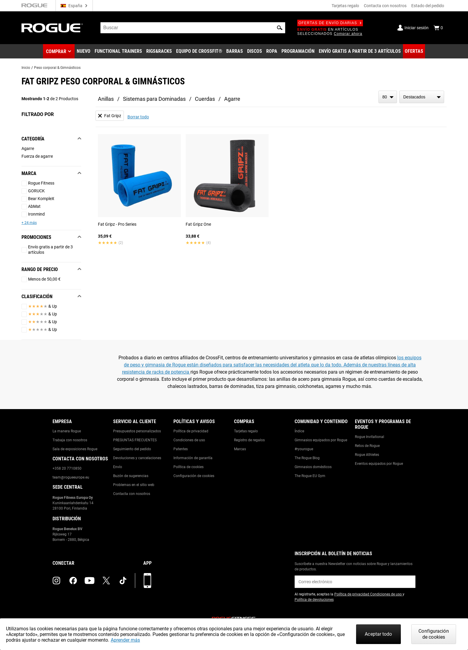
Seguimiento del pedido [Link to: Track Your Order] (132, 449)
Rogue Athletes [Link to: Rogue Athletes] (367, 455)
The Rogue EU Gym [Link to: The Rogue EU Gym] (310, 476)
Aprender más (125, 640)
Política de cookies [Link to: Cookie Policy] (188, 467)
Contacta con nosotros (385, 5)
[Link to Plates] (254, 51)
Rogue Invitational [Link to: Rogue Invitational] (369, 437)
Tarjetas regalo (345, 5)
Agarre (232, 99)
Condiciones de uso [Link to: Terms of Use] (189, 440)
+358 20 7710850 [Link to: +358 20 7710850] (67, 468)
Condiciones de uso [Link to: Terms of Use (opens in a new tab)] (386, 594)
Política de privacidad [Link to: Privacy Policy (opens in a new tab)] (352, 594)
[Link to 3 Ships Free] (360, 51)
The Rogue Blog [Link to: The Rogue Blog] (307, 458)
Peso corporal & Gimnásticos (57, 68)
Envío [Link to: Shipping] (117, 467)
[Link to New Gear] (83, 51)
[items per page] (387, 97)
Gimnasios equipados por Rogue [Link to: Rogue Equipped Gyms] (321, 440)
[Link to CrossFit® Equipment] (199, 51)
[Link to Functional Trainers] (118, 51)
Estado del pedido (427, 5)
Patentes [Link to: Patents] (180, 449)
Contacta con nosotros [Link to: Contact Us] (131, 494)
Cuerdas (205, 99)
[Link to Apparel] (271, 51)
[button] (279, 27)
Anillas (106, 99)
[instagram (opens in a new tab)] (56, 580)
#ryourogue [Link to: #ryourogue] (304, 449)
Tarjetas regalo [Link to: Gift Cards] (246, 431)
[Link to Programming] (298, 51)
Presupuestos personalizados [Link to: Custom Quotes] (137, 431)
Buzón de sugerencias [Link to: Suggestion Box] (130, 476)
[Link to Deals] (414, 51)
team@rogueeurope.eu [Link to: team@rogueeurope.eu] (71, 477)
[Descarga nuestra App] (147, 580)
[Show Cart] (438, 27)
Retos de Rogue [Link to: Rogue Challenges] (367, 446)
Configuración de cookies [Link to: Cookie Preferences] (193, 476)
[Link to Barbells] (234, 51)
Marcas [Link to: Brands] (240, 449)
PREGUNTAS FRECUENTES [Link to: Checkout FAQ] (135, 440)
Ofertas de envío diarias (330, 23)
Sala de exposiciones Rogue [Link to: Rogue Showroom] (75, 449)
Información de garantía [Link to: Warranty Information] (193, 458)
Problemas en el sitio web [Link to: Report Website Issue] (133, 485)
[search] (192, 27)
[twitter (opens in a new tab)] (106, 580)
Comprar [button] (56, 51)
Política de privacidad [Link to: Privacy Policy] (190, 431)
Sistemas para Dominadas (154, 99)
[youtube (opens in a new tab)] (89, 580)
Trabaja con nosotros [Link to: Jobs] (70, 440)
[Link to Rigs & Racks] (159, 51)
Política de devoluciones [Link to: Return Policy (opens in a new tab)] (314, 600)
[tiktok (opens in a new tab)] (123, 580)
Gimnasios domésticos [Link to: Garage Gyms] (313, 467)
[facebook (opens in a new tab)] (73, 580)
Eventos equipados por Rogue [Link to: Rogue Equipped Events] (379, 464)
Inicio (25, 68)
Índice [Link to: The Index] (299, 431)
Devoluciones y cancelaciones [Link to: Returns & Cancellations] (137, 458)
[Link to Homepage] (52, 27)
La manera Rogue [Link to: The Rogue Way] (67, 431)
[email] (355, 581)
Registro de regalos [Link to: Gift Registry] (249, 440)
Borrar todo (138, 116)
